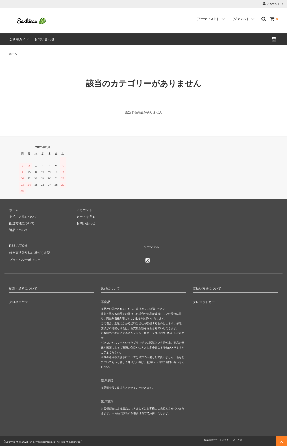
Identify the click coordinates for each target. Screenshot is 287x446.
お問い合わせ (45, 39)
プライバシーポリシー (24, 258)
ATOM (22, 245)
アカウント (273, 4)
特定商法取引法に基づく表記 (29, 252)
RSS (12, 245)
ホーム (13, 54)
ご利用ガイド (19, 39)
